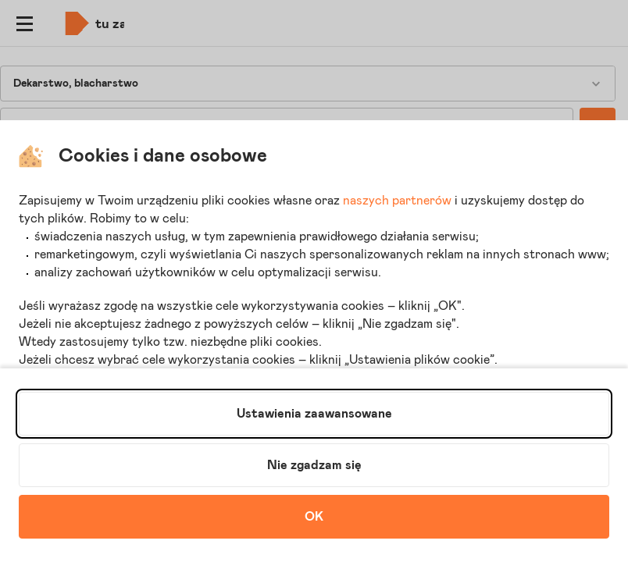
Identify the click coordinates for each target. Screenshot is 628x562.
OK (314, 516)
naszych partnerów (397, 200)
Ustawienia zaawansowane (314, 413)
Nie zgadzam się (314, 465)
